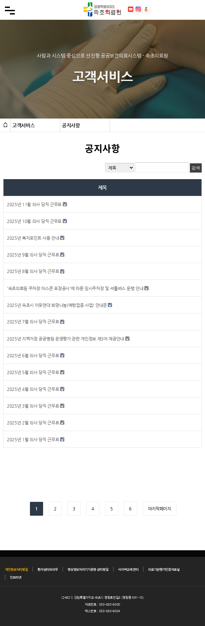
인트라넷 (15, 577)
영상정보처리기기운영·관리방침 (87, 569)
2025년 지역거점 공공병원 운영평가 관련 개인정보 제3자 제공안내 (65, 338)
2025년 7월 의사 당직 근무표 (33, 321)
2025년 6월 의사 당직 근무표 (33, 355)
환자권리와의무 (48, 569)
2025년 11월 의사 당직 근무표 (34, 204)
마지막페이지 (159, 508)
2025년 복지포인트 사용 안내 (33, 237)
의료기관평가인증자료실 (163, 569)
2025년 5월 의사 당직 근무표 (33, 372)
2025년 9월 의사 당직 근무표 (33, 254)
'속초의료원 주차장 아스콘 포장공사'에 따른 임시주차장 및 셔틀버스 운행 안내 (75, 288)
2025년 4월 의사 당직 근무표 (33, 389)
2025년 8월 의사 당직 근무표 (33, 271)
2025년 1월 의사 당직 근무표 (33, 439)
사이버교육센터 (128, 569)
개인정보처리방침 (16, 569)
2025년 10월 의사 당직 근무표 (34, 221)
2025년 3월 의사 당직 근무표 (33, 405)
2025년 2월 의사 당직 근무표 (33, 422)
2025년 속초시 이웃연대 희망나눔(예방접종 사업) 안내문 (57, 305)
